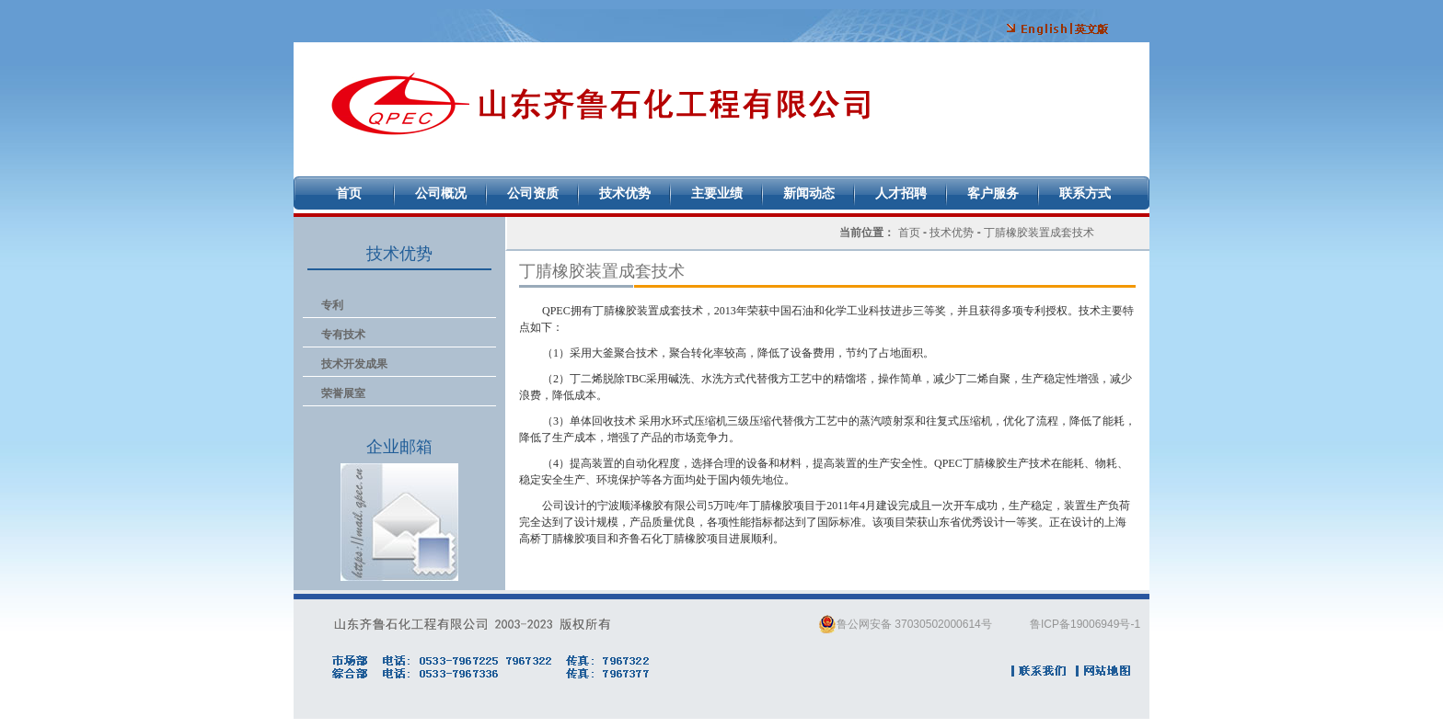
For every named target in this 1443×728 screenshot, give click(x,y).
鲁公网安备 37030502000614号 (905, 624)
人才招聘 (901, 193)
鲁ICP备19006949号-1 (1085, 624)
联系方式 (1085, 193)
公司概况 (441, 193)
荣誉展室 (343, 393)
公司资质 (533, 193)
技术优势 (625, 193)
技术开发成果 (354, 364)
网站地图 (1104, 671)
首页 (349, 193)
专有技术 (343, 334)
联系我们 (1039, 671)
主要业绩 (717, 193)
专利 (332, 305)
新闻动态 (809, 193)
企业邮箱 (399, 522)
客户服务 (993, 193)
